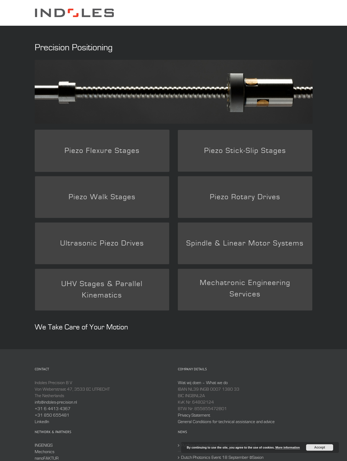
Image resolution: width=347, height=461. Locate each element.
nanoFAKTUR (47, 458)
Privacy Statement (194, 415)
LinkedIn (42, 421)
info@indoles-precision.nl (56, 402)
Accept (319, 447)
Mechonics (44, 451)
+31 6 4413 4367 (52, 408)
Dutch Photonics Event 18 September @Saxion (222, 457)
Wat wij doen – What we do (203, 382)
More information (287, 447)
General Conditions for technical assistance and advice (226, 421)
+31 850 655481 (52, 415)
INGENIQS (44, 445)
